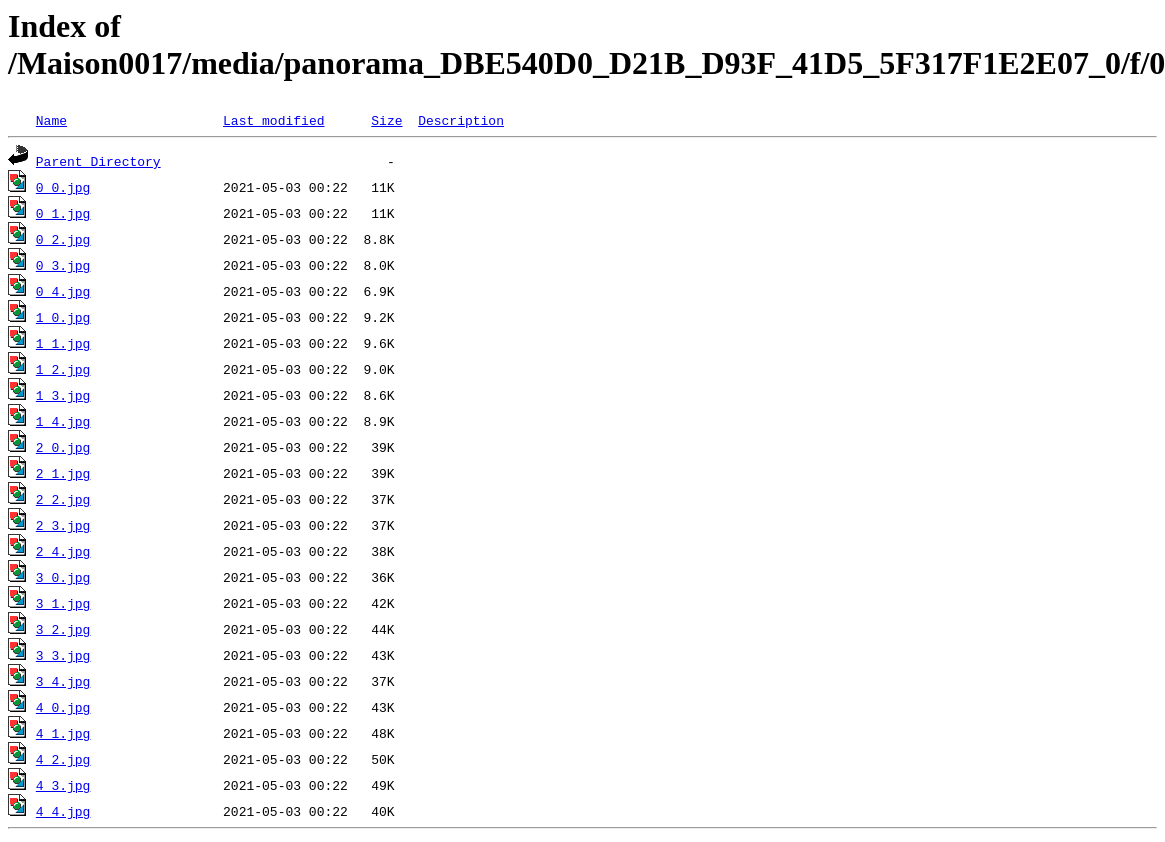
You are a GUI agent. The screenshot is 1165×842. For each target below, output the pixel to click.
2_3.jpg (63, 525)
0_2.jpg (63, 239)
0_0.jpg (63, 187)
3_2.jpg (63, 629)
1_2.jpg (63, 369)
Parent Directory (98, 161)
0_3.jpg (63, 265)
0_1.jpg (63, 213)
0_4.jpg (63, 291)
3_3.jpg (63, 655)
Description (461, 120)
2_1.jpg (63, 473)
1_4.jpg (63, 421)
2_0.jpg (63, 447)
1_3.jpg (63, 395)
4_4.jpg (63, 811)
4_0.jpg (63, 707)
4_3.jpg (63, 785)
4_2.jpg (63, 759)
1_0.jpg (63, 317)
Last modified (273, 120)
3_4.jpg (63, 681)
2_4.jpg (63, 551)
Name (51, 120)
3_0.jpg (63, 577)
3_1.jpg (63, 603)
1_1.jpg (63, 343)
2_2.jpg (63, 499)
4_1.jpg (63, 733)
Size (386, 120)
